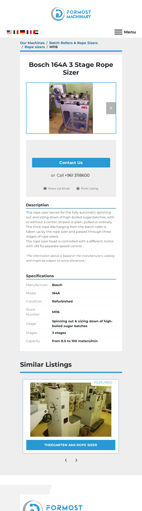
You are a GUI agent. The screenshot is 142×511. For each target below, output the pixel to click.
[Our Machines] (32, 43)
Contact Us (71, 162)
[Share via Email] (58, 188)
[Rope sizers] (35, 47)
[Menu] (118, 32)
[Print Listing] (87, 188)
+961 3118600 (77, 175)
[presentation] (66, 460)
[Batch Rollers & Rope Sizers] (73, 43)
